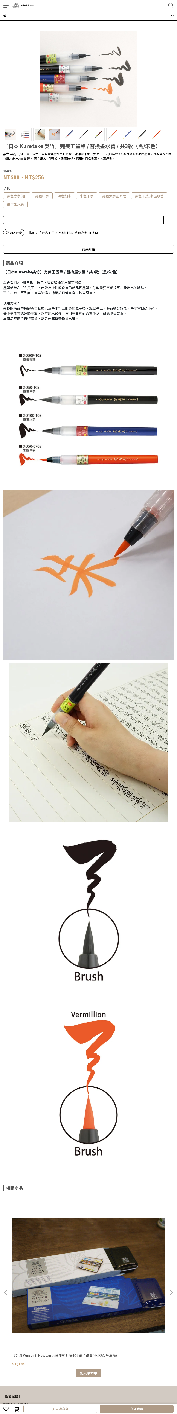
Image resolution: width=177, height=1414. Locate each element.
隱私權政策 (62, 1360)
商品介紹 (88, 249)
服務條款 (78, 1360)
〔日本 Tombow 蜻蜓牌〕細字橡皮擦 (142, 1249)
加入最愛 (14, 232)
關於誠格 (9, 1296)
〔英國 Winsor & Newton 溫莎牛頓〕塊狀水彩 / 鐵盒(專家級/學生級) (33, 1249)
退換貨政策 (45, 1360)
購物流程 (30, 1360)
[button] (171, 1238)
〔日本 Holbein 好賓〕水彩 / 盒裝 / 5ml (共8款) (88, 1249)
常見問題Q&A (12, 1360)
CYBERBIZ (103, 1398)
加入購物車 (60, 1409)
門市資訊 (23, 1296)
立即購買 (136, 1409)
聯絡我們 (92, 1360)
